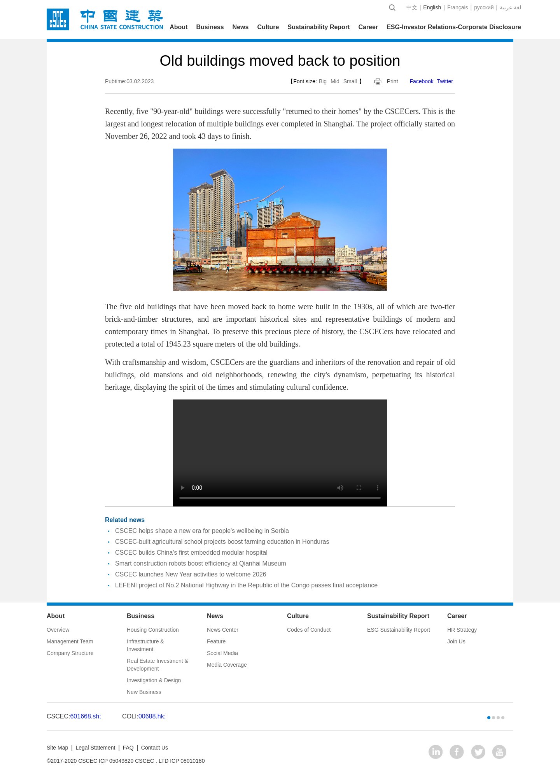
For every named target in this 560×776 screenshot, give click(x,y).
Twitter (445, 81)
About (178, 27)
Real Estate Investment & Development (157, 665)
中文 (411, 7)
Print (392, 81)
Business (210, 27)
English (432, 7)
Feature (216, 641)
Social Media (222, 653)
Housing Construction (153, 630)
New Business (144, 692)
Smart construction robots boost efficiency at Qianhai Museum (200, 563)
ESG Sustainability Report (398, 630)
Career (368, 27)
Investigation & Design (154, 680)
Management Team (70, 641)
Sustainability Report (318, 27)
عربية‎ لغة (510, 7)
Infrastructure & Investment (145, 645)
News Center (222, 630)
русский (484, 7)
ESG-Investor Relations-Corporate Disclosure (454, 27)
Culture (268, 27)
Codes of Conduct (309, 630)
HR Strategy (462, 630)
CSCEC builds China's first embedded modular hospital (191, 552)
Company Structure (70, 653)
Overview (58, 630)
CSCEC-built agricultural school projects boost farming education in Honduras (222, 541)
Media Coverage (227, 665)
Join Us (456, 641)
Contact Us (154, 747)
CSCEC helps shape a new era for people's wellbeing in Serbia (202, 530)
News (241, 27)
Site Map (57, 747)
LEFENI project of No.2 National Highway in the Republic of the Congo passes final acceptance (246, 585)
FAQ (128, 747)
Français (457, 7)
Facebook (421, 81)
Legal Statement (95, 747)
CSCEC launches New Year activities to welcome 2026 (190, 574)
